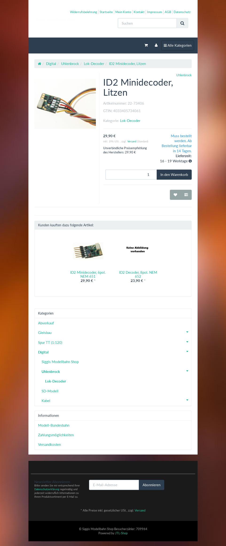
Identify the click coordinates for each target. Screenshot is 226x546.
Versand (132, 141)
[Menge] (131, 175)
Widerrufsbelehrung (83, 12)
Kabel (116, 400)
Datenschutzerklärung (46, 489)
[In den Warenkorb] (174, 175)
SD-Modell (50, 391)
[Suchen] (147, 23)
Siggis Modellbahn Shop (60, 362)
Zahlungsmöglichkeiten (56, 435)
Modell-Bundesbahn (53, 425)
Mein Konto (123, 12)
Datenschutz (182, 12)
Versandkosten (49, 444)
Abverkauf (46, 323)
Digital (114, 351)
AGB (168, 12)
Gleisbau (114, 332)
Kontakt (139, 12)
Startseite (106, 12)
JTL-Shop (121, 533)
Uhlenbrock (116, 371)
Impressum (154, 12)
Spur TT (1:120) (114, 342)
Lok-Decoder (130, 120)
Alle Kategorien (177, 45)
